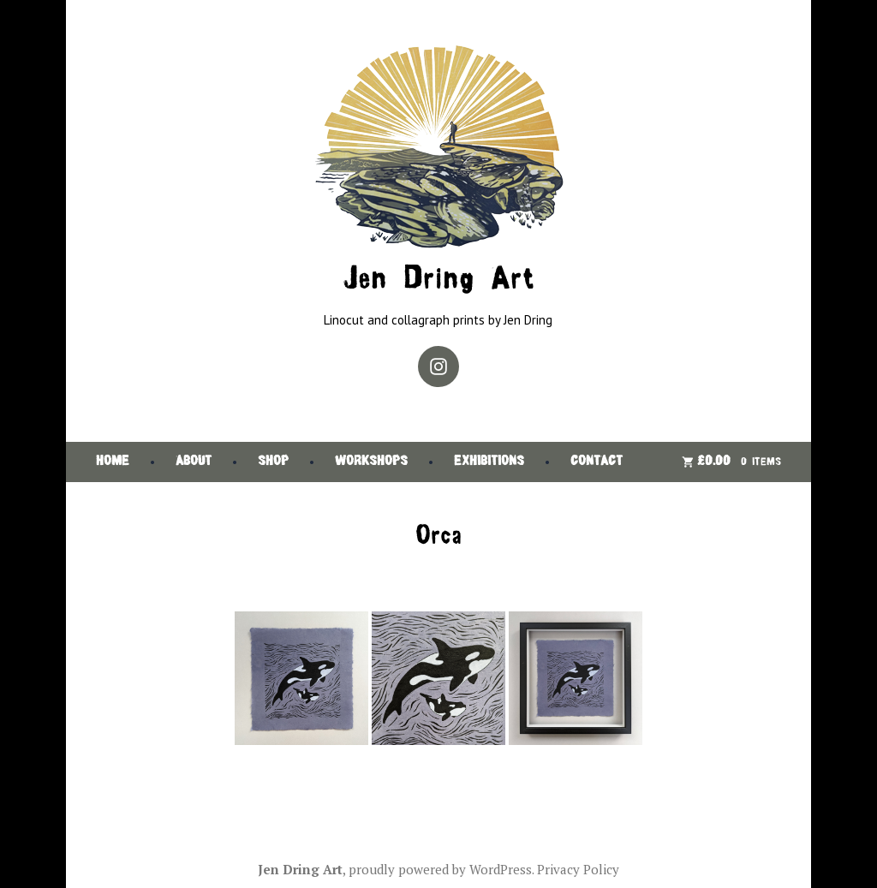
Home (112, 462)
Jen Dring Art (438, 280)
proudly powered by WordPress (440, 869)
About (194, 462)
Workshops (371, 462)
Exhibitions (489, 462)
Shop (273, 462)
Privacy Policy (578, 869)
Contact (596, 462)
